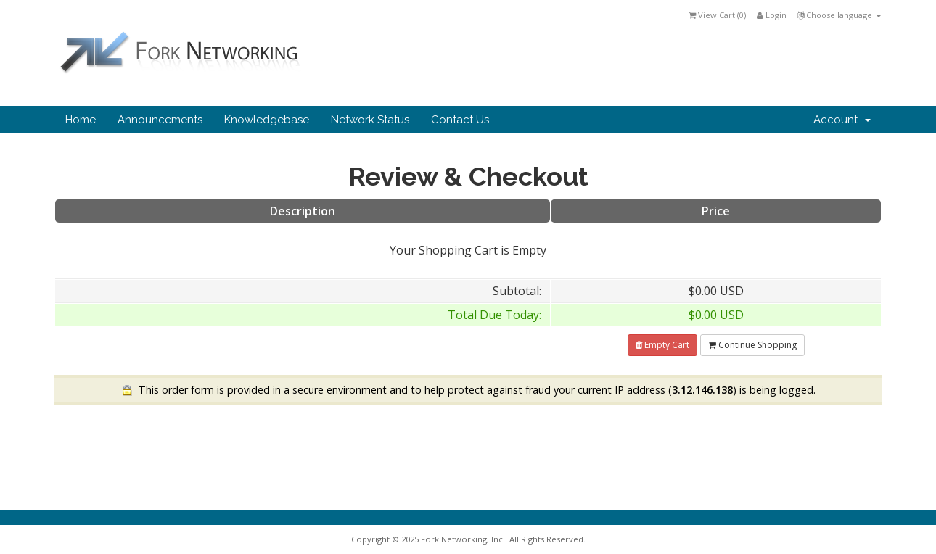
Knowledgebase (266, 119)
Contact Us (460, 119)
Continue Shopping (752, 345)
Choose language (839, 14)
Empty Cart (662, 345)
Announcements (160, 119)
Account (842, 119)
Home (80, 119)
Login (772, 14)
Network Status (370, 119)
